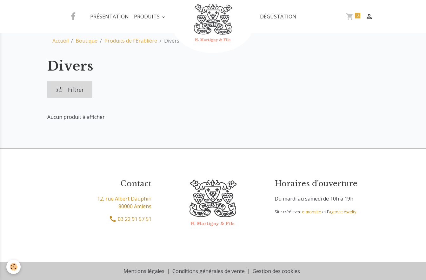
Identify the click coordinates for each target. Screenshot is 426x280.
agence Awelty (342, 212)
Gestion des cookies (276, 271)
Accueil (60, 40)
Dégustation (278, 16)
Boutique (86, 40)
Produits (147, 16)
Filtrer (69, 90)
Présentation (109, 16)
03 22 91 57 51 (130, 218)
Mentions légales (143, 271)
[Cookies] (13, 267)
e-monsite (311, 212)
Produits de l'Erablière (130, 40)
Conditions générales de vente (208, 271)
